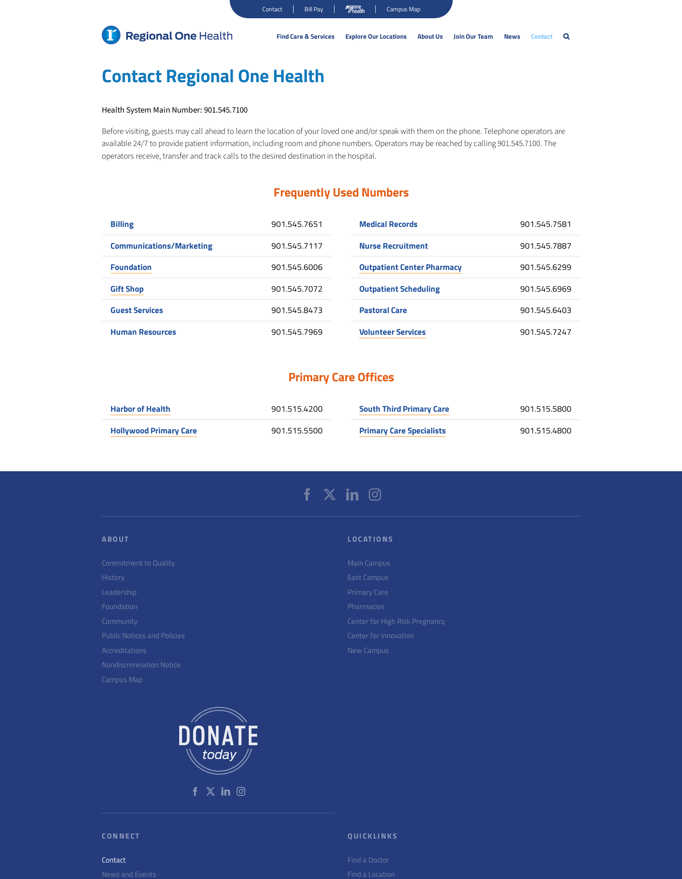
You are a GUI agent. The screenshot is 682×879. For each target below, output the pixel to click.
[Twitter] (330, 495)
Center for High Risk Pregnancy (396, 621)
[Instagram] (375, 495)
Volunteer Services (392, 331)
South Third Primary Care (404, 408)
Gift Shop (127, 288)
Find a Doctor (368, 860)
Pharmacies (366, 606)
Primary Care (368, 592)
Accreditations (124, 650)
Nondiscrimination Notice (141, 664)
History (113, 577)
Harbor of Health (140, 408)
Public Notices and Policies (143, 635)
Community (119, 621)
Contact (114, 860)
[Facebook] (307, 495)
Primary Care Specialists (402, 430)
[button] (566, 36)
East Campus (368, 577)
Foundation (131, 266)
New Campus (368, 650)
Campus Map (122, 679)
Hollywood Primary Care (153, 430)
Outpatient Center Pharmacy (410, 266)
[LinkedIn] (352, 495)
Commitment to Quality (138, 563)
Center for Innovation (381, 635)
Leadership (119, 592)
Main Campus (369, 563)
